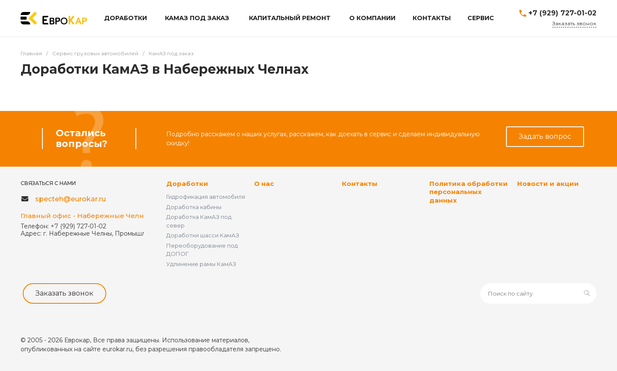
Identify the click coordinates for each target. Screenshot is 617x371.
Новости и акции (548, 184)
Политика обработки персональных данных (468, 192)
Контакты (359, 184)
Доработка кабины (194, 206)
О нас (264, 184)
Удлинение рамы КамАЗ (201, 263)
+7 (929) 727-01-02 (562, 13)
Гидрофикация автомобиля (205, 196)
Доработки (187, 184)
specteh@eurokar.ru (70, 199)
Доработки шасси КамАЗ (202, 235)
